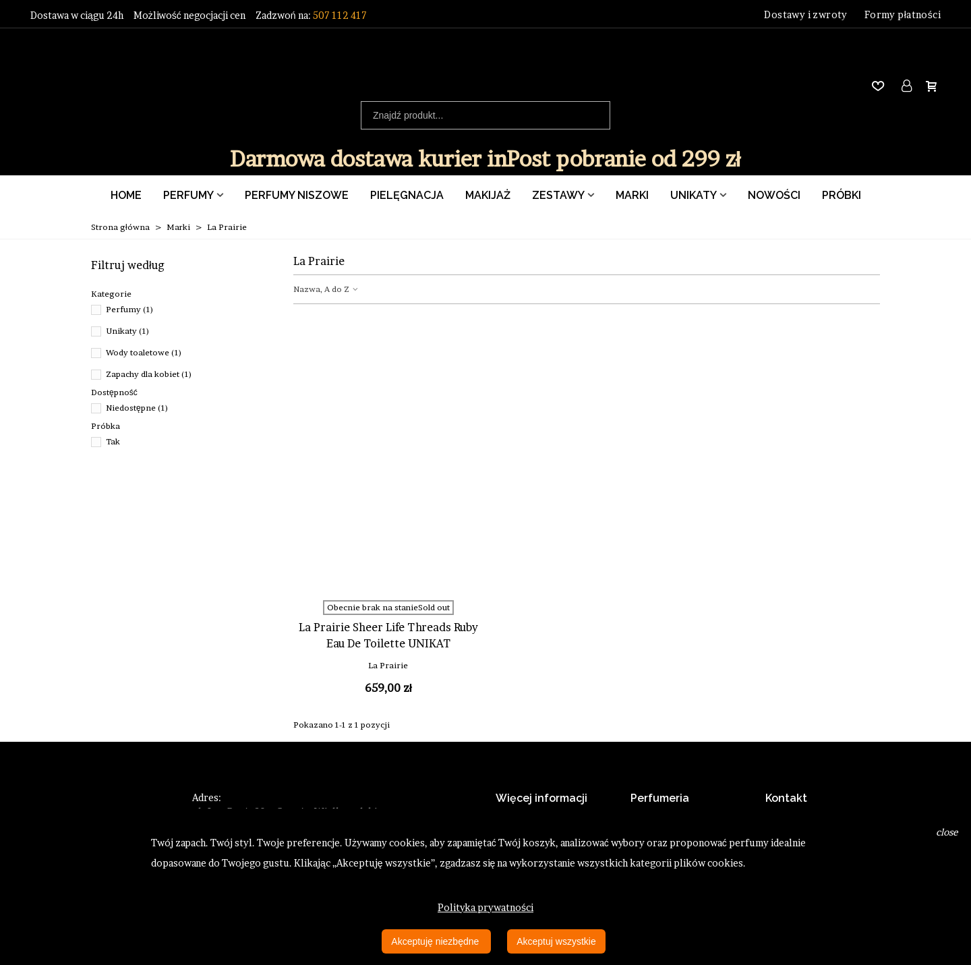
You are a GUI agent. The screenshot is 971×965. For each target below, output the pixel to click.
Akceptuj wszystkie (556, 941)
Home (126, 195)
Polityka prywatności (485, 907)
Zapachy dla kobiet (149, 374)
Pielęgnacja (407, 195)
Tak (113, 441)
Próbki (841, 195)
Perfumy (188, 195)
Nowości (774, 195)
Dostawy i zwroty (805, 14)
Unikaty (693, 195)
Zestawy (558, 195)
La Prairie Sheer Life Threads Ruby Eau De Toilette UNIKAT (388, 635)
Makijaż (487, 195)
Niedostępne (137, 408)
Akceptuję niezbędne (436, 941)
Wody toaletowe (144, 352)
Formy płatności (902, 14)
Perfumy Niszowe (297, 195)
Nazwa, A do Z (326, 289)
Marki (632, 195)
